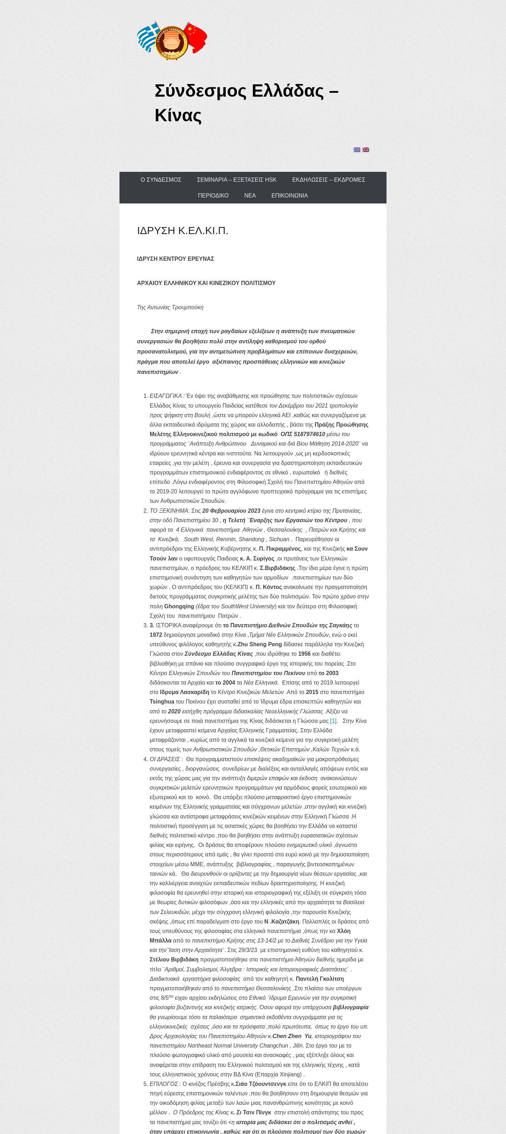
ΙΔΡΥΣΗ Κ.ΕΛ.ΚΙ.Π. (182, 230)
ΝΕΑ (250, 196)
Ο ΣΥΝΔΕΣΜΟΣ (161, 180)
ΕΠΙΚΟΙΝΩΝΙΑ (290, 196)
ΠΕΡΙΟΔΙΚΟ (213, 196)
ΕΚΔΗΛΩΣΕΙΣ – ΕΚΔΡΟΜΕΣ (328, 180)
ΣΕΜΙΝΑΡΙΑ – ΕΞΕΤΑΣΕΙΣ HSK (237, 180)
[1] (333, 721)
